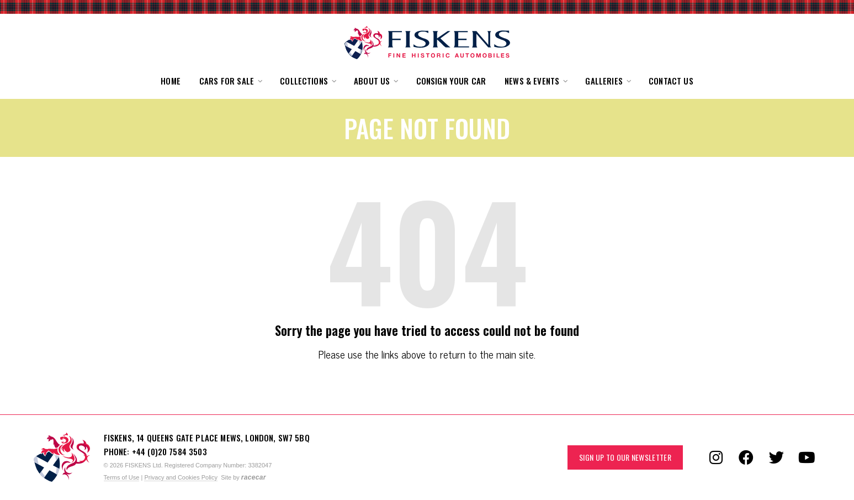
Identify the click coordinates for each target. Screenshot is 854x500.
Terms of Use (122, 477)
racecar (253, 477)
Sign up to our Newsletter (625, 457)
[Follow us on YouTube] (807, 457)
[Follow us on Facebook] (746, 457)
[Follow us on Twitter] (777, 457)
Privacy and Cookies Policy (181, 477)
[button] (230, 81)
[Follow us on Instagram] (716, 457)
